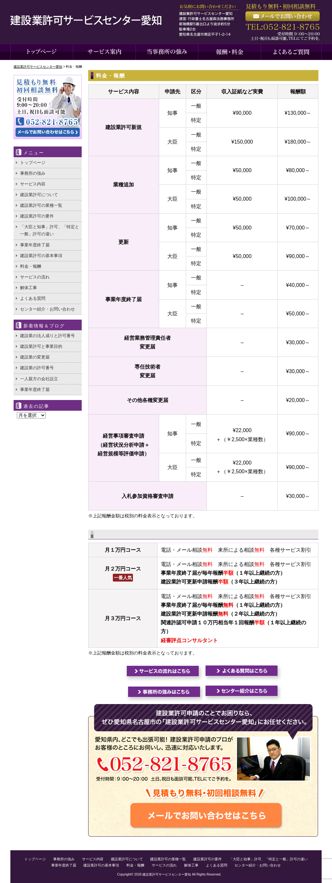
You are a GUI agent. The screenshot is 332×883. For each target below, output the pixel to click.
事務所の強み (32, 173)
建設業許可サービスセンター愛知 (166, 874)
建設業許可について (39, 194)
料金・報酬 (30, 266)
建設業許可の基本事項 (41, 255)
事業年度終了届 (35, 244)
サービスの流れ (35, 277)
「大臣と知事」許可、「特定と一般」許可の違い (49, 230)
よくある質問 (32, 298)
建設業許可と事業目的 (41, 346)
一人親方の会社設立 (39, 378)
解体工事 (28, 287)
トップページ (32, 162)
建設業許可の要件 (37, 216)
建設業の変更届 (35, 357)
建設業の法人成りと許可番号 (47, 335)
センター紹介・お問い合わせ (47, 309)
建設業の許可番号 (37, 367)
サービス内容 (32, 184)
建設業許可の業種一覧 (41, 205)
